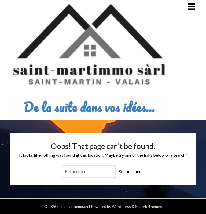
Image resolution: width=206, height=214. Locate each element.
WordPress (121, 206)
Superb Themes (148, 206)
